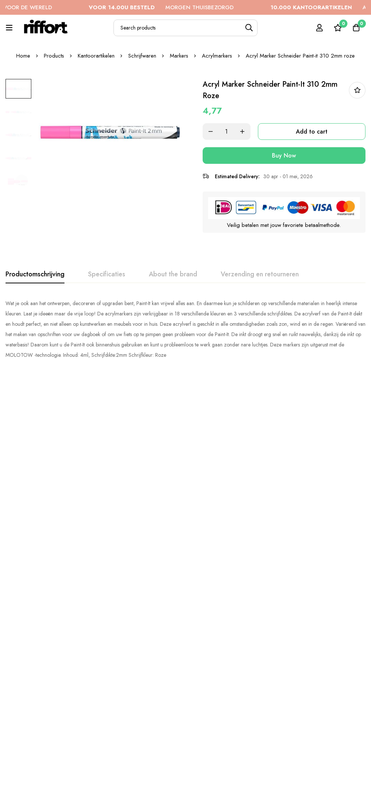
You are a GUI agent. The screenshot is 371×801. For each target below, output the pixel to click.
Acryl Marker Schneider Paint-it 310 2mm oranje (37, 524)
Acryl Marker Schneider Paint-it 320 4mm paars (333, 519)
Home (23, 56)
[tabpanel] (185, 329)
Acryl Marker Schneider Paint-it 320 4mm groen (333, 711)
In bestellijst (357, 90)
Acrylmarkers (217, 56)
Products (53, 56)
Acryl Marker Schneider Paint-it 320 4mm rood (111, 519)
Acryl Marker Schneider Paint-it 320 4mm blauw (37, 711)
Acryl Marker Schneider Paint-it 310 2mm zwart (185, 706)
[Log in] (319, 28)
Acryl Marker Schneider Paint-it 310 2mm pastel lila (259, 711)
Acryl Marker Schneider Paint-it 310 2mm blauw (259, 519)
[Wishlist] (337, 28)
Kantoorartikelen (96, 56)
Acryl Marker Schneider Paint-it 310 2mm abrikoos (111, 711)
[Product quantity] (230, 131)
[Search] (249, 28)
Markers (179, 56)
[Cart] (356, 28)
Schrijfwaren (142, 56)
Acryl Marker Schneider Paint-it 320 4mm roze (185, 519)
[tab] (35, 274)
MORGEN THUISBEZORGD (171, 7)
